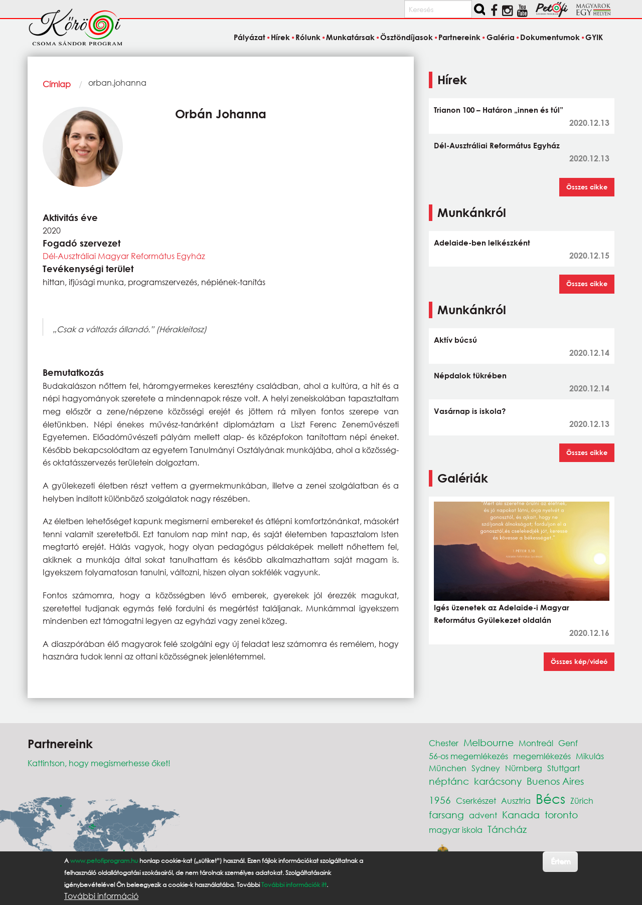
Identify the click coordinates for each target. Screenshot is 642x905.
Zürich (581, 800)
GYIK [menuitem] (594, 37)
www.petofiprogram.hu (104, 860)
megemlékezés (542, 756)
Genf (568, 743)
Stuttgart (563, 768)
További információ (101, 896)
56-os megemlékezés (468, 756)
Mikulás (590, 756)
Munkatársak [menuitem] (350, 37)
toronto (561, 814)
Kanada (521, 814)
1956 (440, 800)
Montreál (536, 743)
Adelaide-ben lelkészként (482, 242)
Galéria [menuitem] (501, 37)
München (447, 768)
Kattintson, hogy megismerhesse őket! (99, 763)
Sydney (485, 768)
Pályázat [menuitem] (249, 37)
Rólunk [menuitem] (307, 37)
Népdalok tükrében (470, 375)
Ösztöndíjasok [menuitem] (406, 37)
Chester (443, 743)
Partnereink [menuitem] (459, 37)
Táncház (507, 829)
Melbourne (488, 742)
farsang (446, 814)
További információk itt (294, 884)
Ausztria (516, 800)
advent (483, 815)
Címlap (57, 84)
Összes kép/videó (579, 661)
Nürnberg (523, 768)
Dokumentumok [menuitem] (550, 37)
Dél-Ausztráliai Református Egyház (497, 145)
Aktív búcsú (455, 339)
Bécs (550, 798)
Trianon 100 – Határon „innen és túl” (498, 109)
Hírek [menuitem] (280, 37)
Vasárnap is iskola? (470, 410)
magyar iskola (456, 829)
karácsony (498, 781)
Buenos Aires (555, 781)
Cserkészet (476, 800)
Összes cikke (586, 187)
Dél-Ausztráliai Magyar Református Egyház (124, 256)
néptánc (449, 781)
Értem (560, 861)
